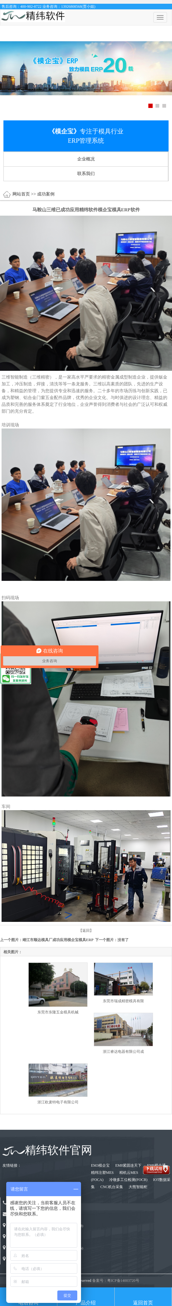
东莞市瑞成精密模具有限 (123, 1001)
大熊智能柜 (138, 1187)
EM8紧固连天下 (128, 1165)
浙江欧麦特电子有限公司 (58, 1102)
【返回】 (86, 930)
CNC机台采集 (112, 1187)
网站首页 (21, 194)
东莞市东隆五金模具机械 (58, 1012)
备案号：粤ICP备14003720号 (115, 1280)
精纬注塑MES (103, 1172)
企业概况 (86, 159)
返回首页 (143, 1302)
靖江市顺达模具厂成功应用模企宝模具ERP (57, 940)
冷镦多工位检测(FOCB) (128, 1180)
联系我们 (86, 173)
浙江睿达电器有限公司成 (123, 1051)
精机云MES (129, 1172)
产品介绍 (86, 1302)
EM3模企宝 (101, 1165)
